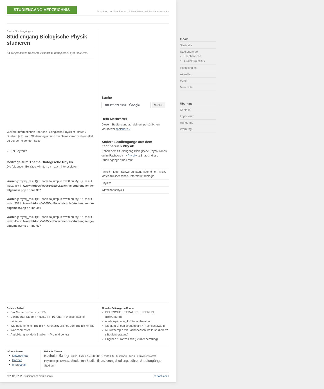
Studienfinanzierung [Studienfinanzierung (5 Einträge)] (100, 360)
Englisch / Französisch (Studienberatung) (131, 339)
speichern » (123, 129)
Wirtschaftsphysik (112, 190)
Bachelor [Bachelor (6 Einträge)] (51, 356)
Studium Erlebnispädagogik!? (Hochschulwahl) (135, 325)
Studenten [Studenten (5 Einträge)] (78, 360)
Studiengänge (23, 31)
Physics (106, 183)
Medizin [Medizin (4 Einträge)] (109, 356)
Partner (17, 360)
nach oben (163, 376)
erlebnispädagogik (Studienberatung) (129, 321)
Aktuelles (186, 74)
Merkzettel (186, 87)
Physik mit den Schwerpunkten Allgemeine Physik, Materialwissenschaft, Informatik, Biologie (133, 174)
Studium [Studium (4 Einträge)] (49, 365)
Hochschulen (188, 67)
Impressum (187, 116)
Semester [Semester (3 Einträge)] (65, 361)
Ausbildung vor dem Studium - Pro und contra (40, 334)
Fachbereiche (192, 56)
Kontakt (185, 110)
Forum (184, 80)
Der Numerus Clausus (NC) (28, 312)
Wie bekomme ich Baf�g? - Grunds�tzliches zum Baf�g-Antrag (52, 325)
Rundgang (186, 122)
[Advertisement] (89, 19)
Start (9, 31)
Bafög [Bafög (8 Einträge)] (63, 355)
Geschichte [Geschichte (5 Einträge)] (95, 356)
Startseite (186, 45)
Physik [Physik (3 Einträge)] (131, 356)
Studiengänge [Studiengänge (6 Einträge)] (151, 360)
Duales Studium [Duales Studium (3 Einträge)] (78, 356)
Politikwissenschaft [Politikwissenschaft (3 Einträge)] (146, 356)
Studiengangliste (194, 60)
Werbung (186, 129)
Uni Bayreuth (19, 151)
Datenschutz (20, 355)
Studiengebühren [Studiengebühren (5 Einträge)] (127, 360)
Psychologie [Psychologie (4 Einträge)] (51, 360)
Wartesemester (20, 330)
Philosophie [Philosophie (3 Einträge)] (121, 356)
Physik (132, 155)
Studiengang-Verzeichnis (42, 9)
